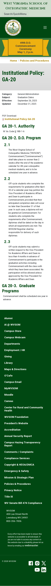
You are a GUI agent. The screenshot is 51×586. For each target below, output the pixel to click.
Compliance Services (17, 458)
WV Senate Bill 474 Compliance (23, 503)
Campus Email (12, 382)
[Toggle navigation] (45, 27)
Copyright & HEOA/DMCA (19, 464)
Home (13, 60)
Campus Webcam (15, 337)
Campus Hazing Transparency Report (22, 444)
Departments (12, 343)
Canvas (8, 401)
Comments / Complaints (18, 451)
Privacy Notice (13, 490)
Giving (8, 356)
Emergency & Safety (16, 471)
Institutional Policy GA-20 (20, 119)
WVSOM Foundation (16, 416)
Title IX (8, 496)
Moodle (8, 394)
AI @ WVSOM (12, 324)
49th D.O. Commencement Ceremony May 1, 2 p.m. (25, 47)
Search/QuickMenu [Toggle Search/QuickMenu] (15, 14)
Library (8, 362)
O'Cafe (8, 375)
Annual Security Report (18, 436)
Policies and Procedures (34, 60)
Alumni (8, 318)
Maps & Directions (15, 369)
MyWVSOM (11, 388)
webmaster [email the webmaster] (31, 545)
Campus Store (12, 331)
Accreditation (12, 429)
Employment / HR (14, 350)
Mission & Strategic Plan (19, 477)
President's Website (16, 423)
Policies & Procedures (17, 483)
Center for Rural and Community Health (23, 409)
